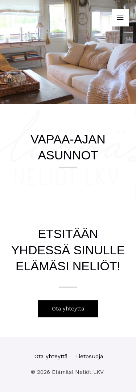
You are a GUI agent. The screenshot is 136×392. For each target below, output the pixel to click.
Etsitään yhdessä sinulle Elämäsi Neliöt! (68, 249)
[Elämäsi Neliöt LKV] (23, 18)
